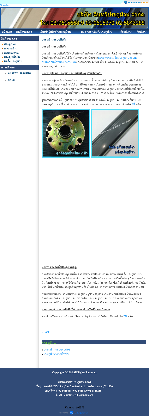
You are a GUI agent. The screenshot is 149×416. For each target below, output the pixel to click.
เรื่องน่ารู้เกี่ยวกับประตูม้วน (55, 31)
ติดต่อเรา (141, 31)
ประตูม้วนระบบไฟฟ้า (56, 353)
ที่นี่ (133, 104)
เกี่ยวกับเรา (125, 31)
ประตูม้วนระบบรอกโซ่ (57, 349)
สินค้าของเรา (24, 31)
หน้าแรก (7, 31)
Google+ (4, 5)
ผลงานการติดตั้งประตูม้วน (96, 31)
